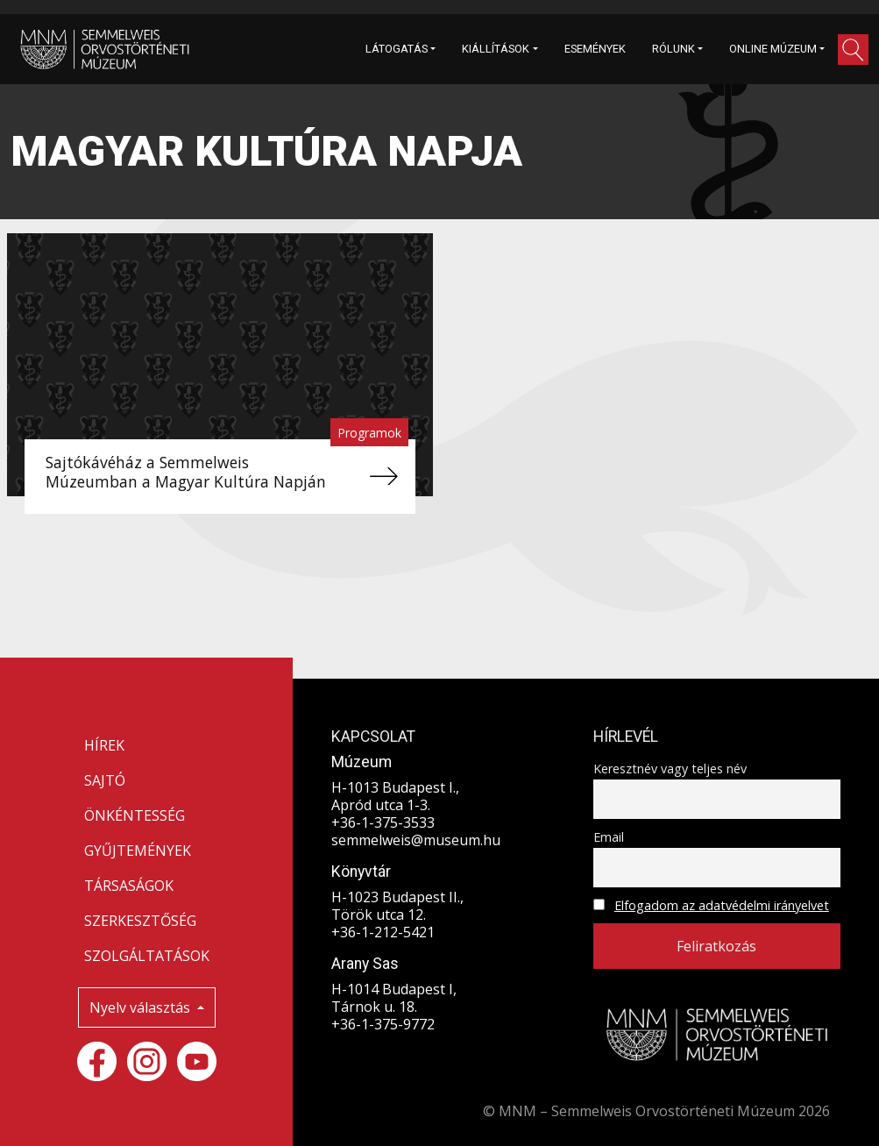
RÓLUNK (673, 48)
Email (608, 837)
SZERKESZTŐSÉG (140, 920)
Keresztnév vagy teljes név (670, 768)
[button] (853, 49)
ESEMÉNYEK (595, 48)
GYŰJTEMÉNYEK (137, 850)
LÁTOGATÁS (396, 48)
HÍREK (104, 745)
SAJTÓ (104, 780)
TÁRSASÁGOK (129, 885)
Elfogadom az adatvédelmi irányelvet (721, 905)
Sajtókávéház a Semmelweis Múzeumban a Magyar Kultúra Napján (186, 472)
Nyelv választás (141, 1007)
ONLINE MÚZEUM (773, 48)
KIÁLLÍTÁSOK (495, 48)
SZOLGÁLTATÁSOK (146, 955)
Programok (369, 432)
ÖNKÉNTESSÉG (134, 815)
